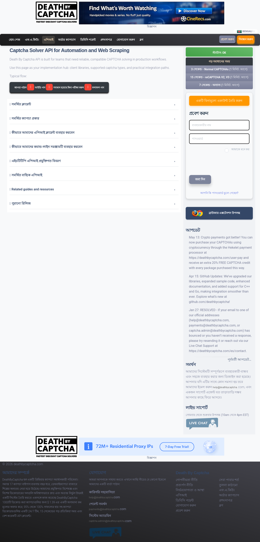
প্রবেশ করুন (227, 39)
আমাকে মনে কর (240, 149)
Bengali (245, 31)
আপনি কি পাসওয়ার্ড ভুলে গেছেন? (219, 193)
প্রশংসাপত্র (106, 39)
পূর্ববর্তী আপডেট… (239, 359)
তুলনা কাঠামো (228, 485)
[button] (219, 52)
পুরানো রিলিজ (20, 203)
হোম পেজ (14, 39)
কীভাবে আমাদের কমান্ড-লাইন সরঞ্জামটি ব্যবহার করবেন (46, 147)
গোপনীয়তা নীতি (186, 480)
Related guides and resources (32, 189)
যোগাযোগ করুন (126, 39)
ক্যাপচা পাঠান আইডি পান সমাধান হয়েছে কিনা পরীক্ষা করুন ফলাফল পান (59, 87)
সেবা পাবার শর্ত (229, 480)
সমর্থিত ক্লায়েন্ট (20, 104)
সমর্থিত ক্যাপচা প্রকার (24, 118)
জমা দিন (200, 179)
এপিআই (48, 39)
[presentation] (216, 163)
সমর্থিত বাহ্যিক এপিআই (26, 175)
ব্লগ (141, 39)
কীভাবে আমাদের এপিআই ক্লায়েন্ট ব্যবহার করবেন (42, 133)
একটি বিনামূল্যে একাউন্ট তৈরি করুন (219, 101)
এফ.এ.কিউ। (32, 39)
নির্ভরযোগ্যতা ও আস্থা (190, 490)
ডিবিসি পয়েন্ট (88, 39)
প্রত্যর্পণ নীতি (184, 485)
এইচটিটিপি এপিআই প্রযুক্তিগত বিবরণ (35, 161)
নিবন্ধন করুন (246, 39)
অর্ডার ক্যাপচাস (66, 39)
